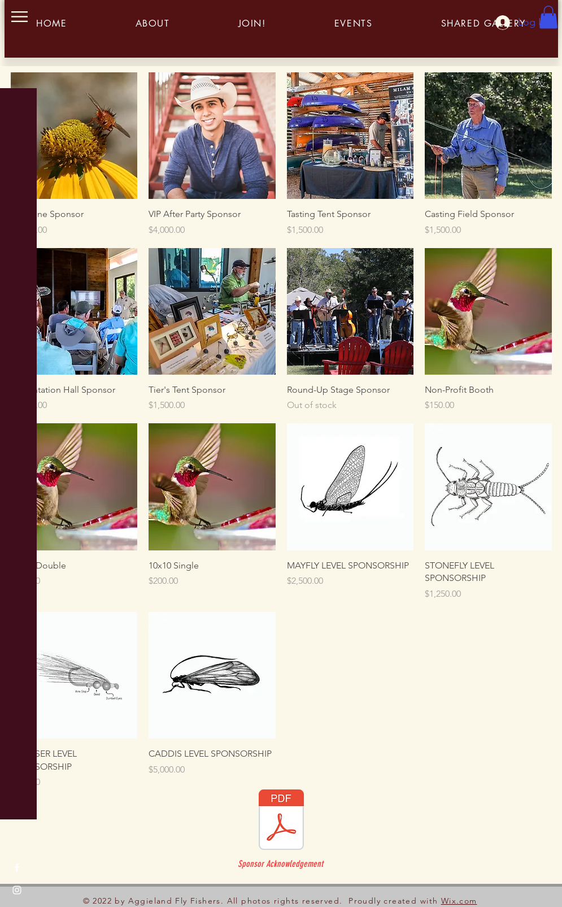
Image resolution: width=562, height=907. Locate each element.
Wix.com (459, 901)
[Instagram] (17, 890)
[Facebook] (17, 867)
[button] (19, 16)
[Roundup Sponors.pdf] (281, 821)
